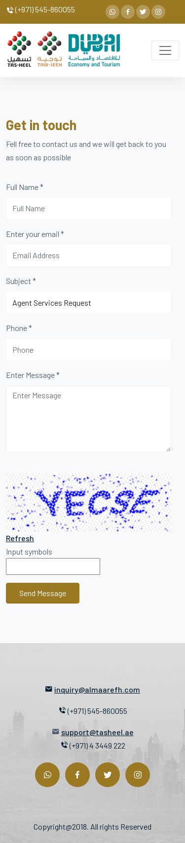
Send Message (42, 593)
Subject (21, 280)
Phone (19, 327)
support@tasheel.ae (97, 732)
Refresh (20, 538)
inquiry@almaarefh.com (97, 689)
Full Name (24, 186)
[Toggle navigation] (165, 50)
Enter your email (35, 233)
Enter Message (33, 374)
